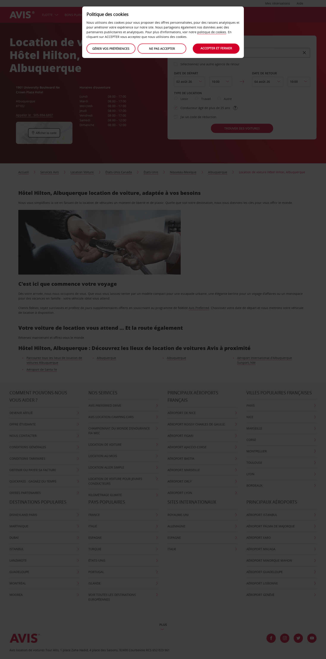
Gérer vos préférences (110, 49)
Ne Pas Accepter (162, 49)
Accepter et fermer (216, 48)
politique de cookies (211, 32)
